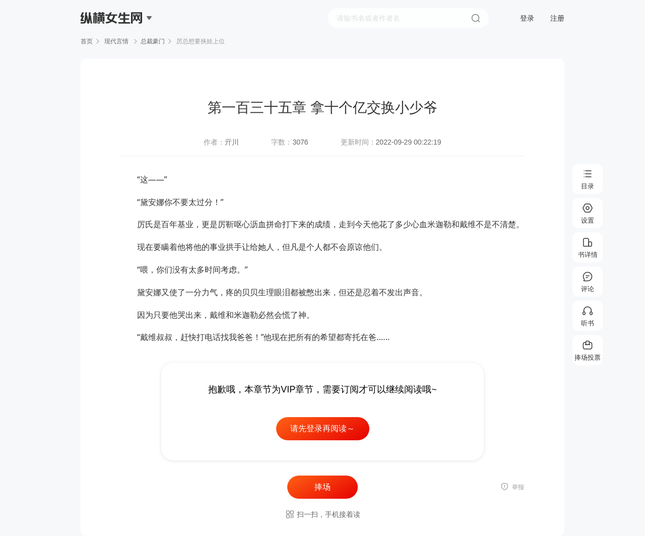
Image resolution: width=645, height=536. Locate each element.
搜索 (476, 18)
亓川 (232, 142)
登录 (527, 18)
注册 (557, 18)
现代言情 (117, 41)
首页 (87, 41)
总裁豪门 (153, 41)
